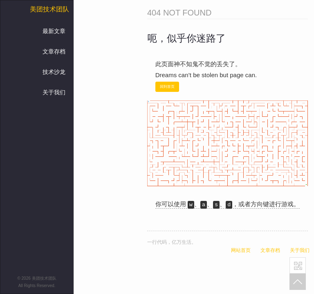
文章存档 (54, 51)
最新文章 (54, 31)
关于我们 (54, 92)
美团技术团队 (49, 9)
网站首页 (241, 250)
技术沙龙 (54, 72)
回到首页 (167, 87)
